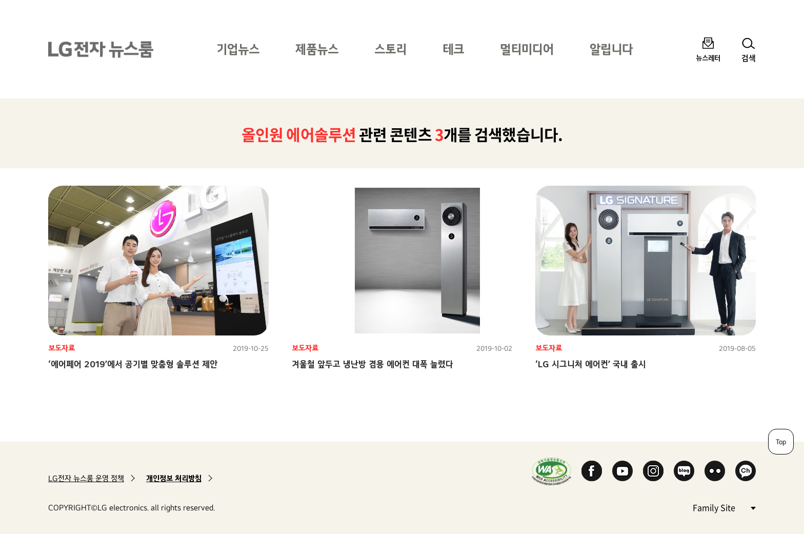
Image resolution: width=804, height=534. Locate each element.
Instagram (653, 471)
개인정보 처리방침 (174, 478)
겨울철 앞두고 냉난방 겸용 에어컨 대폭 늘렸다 (372, 364)
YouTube (622, 471)
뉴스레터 (708, 57)
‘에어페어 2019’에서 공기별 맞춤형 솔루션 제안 (132, 364)
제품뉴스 (316, 49)
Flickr (715, 471)
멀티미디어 (527, 49)
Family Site (724, 507)
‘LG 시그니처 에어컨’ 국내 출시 (590, 364)
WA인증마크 (551, 471)
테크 (453, 49)
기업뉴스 (237, 49)
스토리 (390, 49)
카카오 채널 (745, 471)
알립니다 (611, 49)
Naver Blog (684, 471)
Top (781, 442)
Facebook (591, 471)
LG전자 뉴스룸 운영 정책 (86, 478)
